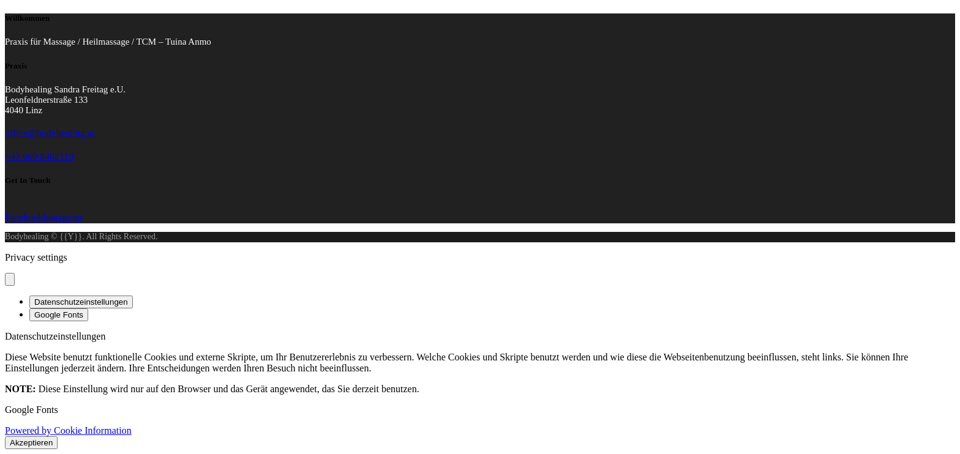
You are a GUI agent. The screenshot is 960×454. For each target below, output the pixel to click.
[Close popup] (10, 279)
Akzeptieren (31, 442)
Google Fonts (58, 314)
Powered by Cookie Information (68, 430)
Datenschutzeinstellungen (81, 302)
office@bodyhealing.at (49, 133)
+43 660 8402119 (39, 156)
